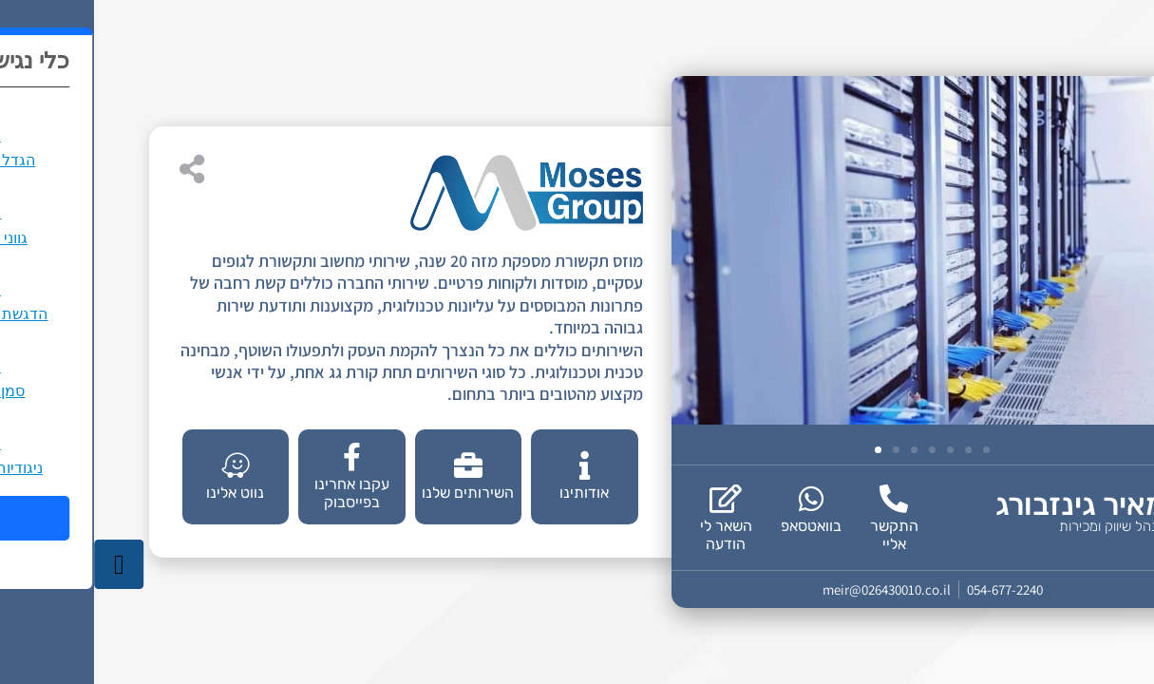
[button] (784, 449)
